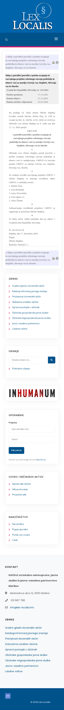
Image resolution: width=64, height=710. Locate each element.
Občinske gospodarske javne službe (30, 312)
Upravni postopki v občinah (25, 307)
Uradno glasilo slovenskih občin (28, 285)
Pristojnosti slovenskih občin (26, 296)
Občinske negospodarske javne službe (31, 318)
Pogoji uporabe (20, 529)
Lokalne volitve (19, 328)
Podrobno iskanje (21, 368)
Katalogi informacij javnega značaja (29, 291)
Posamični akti (19, 494)
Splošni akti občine (21, 484)
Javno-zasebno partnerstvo (26, 323)
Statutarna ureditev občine (25, 302)
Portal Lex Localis (21, 534)
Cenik (15, 540)
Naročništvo (18, 524)
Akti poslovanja (20, 489)
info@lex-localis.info (22, 607)
